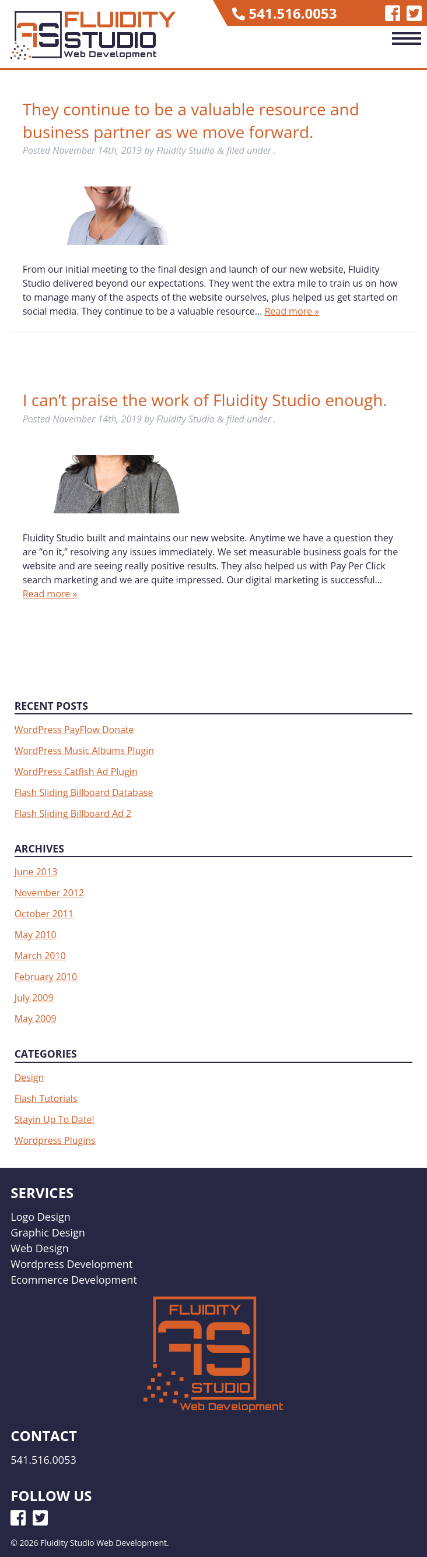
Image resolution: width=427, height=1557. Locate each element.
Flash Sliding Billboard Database (84, 792)
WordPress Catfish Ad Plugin (76, 771)
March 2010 (40, 955)
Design (29, 1077)
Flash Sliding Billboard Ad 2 (73, 813)
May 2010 (36, 934)
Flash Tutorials (46, 1098)
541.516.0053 (293, 13)
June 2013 (36, 871)
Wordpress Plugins (55, 1140)
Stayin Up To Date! (54, 1119)
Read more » (291, 311)
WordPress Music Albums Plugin (84, 750)
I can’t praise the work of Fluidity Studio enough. (205, 400)
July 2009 (34, 997)
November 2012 (50, 892)
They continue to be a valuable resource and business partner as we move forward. (191, 120)
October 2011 (44, 913)
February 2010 (46, 976)
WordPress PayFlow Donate (74, 729)
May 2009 (36, 1018)
